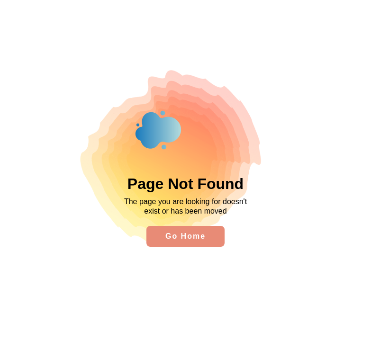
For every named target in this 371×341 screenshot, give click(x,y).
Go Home (185, 236)
